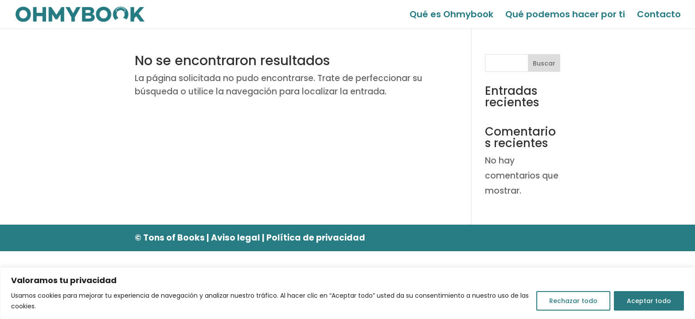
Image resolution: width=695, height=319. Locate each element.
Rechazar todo (573, 300)
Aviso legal (235, 238)
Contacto (659, 15)
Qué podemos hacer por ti (565, 15)
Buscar (544, 63)
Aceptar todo (649, 300)
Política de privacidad (315, 238)
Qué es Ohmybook (451, 15)
